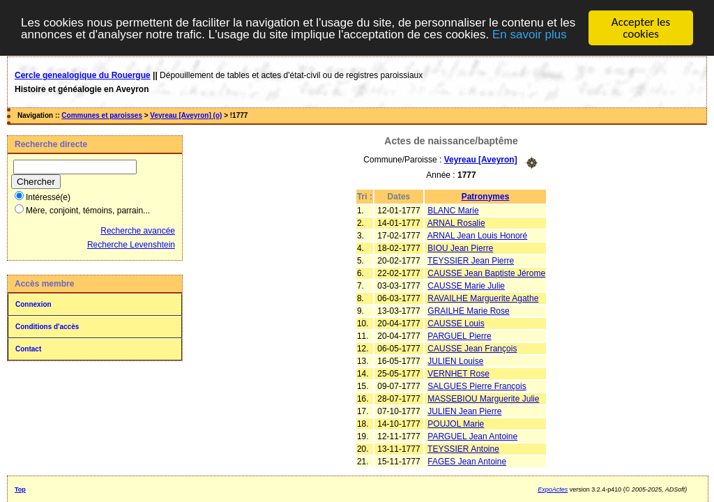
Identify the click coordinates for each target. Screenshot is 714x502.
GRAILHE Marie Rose (468, 310)
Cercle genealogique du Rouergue (83, 75)
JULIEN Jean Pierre (464, 411)
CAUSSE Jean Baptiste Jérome (486, 272)
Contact (28, 349)
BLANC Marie (452, 210)
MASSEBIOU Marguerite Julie (483, 398)
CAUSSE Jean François (472, 348)
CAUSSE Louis (455, 323)
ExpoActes (553, 488)
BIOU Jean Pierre (460, 247)
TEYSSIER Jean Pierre (470, 260)
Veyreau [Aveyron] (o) (186, 115)
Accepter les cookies (641, 28)
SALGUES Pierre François (476, 385)
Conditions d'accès (47, 326)
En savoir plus (529, 33)
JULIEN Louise (455, 360)
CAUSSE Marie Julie (466, 285)
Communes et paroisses (101, 115)
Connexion (33, 304)
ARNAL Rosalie (456, 222)
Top (20, 488)
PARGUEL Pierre (459, 335)
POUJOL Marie (455, 423)
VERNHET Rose (458, 373)
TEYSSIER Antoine (463, 448)
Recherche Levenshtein (131, 245)
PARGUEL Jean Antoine (472, 436)
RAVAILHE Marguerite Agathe (482, 298)
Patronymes (486, 196)
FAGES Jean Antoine (466, 461)
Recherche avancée (137, 231)
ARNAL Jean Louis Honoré (477, 235)
